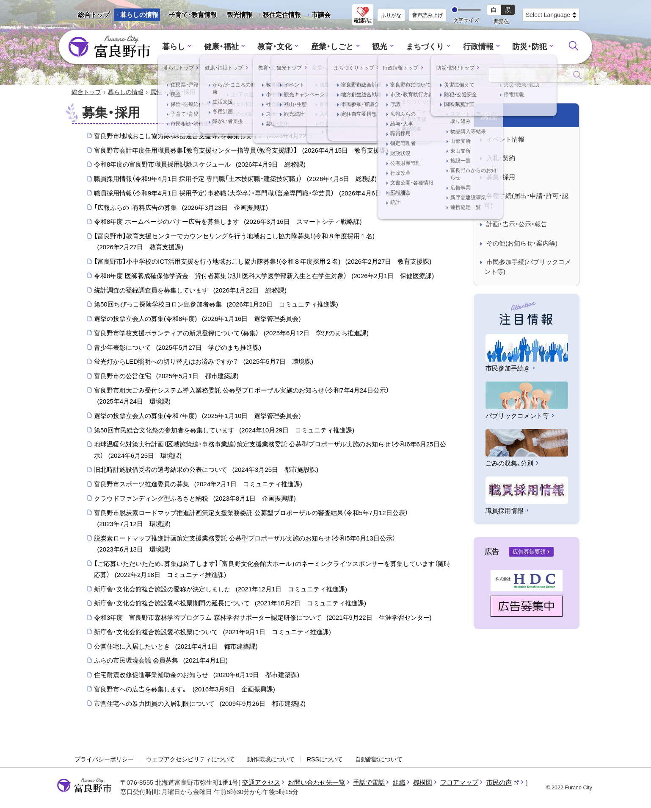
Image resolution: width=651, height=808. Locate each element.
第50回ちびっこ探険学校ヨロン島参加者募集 (216, 305)
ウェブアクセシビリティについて (190, 759)
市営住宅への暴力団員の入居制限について (200, 704)
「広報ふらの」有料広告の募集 (181, 208)
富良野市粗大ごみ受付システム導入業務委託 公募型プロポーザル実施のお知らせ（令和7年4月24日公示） (241, 397)
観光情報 (236, 16)
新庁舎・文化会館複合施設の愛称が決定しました (220, 589)
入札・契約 (500, 158)
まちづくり (423, 47)
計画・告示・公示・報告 (516, 224)
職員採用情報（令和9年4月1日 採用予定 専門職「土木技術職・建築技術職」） (235, 179)
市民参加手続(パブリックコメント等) (527, 267)
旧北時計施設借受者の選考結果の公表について (206, 470)
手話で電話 (369, 782)
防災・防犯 (523, 47)
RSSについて (325, 759)
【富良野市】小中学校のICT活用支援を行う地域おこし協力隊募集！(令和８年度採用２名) (262, 261)
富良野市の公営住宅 (166, 376)
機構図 (422, 782)
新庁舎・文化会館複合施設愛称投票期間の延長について (230, 604)
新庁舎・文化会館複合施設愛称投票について (212, 632)
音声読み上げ (427, 15)
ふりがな (391, 15)
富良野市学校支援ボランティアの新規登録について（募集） (231, 333)
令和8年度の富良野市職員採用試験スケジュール (200, 165)
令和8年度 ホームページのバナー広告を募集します (228, 222)
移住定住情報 (279, 16)
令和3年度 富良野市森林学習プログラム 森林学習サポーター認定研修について (263, 618)
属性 (156, 92)
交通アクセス (261, 782)
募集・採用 (500, 177)
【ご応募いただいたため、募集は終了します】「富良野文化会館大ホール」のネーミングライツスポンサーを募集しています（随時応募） (272, 570)
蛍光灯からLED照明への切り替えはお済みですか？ (203, 362)
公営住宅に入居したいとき (176, 646)
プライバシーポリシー (104, 759)
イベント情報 (505, 139)
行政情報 (473, 47)
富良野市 (84, 786)
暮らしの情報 (139, 14)
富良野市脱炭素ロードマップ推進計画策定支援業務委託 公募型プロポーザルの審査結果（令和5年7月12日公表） (251, 520)
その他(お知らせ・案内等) (521, 243)
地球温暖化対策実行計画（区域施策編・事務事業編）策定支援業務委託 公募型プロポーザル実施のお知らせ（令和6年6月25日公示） (270, 451)
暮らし (181, 47)
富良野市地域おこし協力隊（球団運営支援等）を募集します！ (248, 136)
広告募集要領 (529, 552)
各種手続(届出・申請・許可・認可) (526, 201)
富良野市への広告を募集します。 (184, 689)
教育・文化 (278, 47)
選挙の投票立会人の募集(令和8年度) (197, 319)
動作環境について (271, 759)
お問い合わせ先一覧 (316, 782)
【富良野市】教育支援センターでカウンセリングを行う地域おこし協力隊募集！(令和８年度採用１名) (234, 243)
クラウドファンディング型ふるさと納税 (195, 498)
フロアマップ (459, 782)
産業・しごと (333, 47)
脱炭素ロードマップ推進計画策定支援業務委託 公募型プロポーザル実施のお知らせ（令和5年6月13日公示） (244, 545)
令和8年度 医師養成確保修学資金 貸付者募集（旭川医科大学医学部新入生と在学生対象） (264, 276)
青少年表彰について (177, 348)
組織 (399, 782)
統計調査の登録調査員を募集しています (190, 290)
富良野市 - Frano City (109, 47)
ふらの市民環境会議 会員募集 (161, 661)
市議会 (321, 14)
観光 (379, 47)
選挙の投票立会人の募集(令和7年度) (197, 416)
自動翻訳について (379, 759)
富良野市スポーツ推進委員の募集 (198, 484)
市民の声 (502, 782)
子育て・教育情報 (193, 14)
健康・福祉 (226, 47)
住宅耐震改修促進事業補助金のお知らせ (196, 675)
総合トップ (94, 14)
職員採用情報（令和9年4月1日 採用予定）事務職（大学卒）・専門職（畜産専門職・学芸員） (251, 193)
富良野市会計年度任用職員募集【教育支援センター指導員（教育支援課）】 (241, 150)
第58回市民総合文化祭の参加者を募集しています (224, 430)
